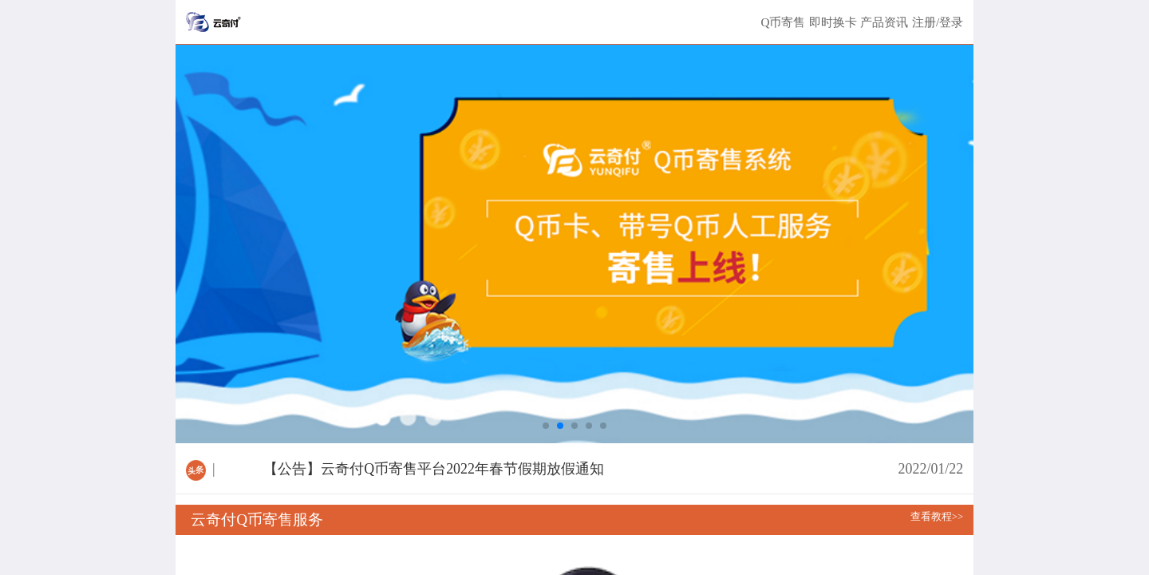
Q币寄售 (782, 22)
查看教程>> (936, 516)
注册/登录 (937, 22)
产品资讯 (884, 22)
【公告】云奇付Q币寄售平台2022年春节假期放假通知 (433, 469)
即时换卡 (833, 22)
